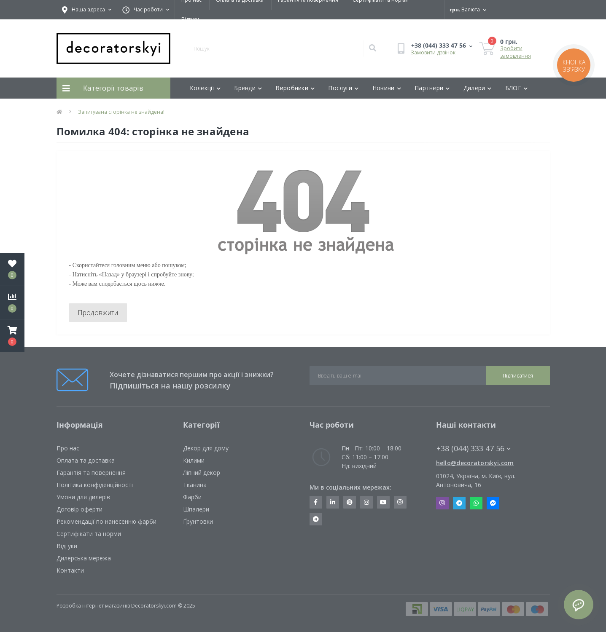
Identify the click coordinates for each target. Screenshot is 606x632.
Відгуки (190, 19)
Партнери (432, 88)
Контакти (70, 570)
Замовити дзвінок (433, 52)
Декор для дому (206, 448)
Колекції (205, 88)
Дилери (477, 88)
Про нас (68, 448)
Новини (386, 88)
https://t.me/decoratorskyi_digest (316, 519)
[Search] (372, 48)
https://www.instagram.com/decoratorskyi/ (366, 502)
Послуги (343, 88)
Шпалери (196, 509)
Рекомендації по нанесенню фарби (106, 521)
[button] (12, 335)
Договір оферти (79, 509)
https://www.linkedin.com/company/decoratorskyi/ (332, 502)
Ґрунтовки (198, 521)
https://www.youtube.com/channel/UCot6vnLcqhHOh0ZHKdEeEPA (383, 502)
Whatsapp (476, 503)
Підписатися (518, 375)
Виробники (295, 88)
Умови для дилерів (83, 497)
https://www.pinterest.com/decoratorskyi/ (350, 502)
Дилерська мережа (84, 558)
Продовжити (98, 312)
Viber (442, 503)
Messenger (493, 503)
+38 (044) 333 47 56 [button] (473, 448)
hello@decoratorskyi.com (475, 463)
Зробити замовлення (515, 52)
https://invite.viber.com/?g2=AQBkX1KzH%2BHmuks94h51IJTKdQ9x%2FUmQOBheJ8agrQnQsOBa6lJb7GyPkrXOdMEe (400, 502)
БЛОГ (516, 88)
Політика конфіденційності (95, 485)
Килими (194, 460)
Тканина (195, 485)
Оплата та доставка (86, 460)
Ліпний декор (201, 473)
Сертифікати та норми (89, 534)
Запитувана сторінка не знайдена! (121, 111)
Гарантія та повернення (91, 473)
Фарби (192, 497)
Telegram (459, 503)
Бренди (248, 88)
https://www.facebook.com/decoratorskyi (316, 502)
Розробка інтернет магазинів (93, 605)
